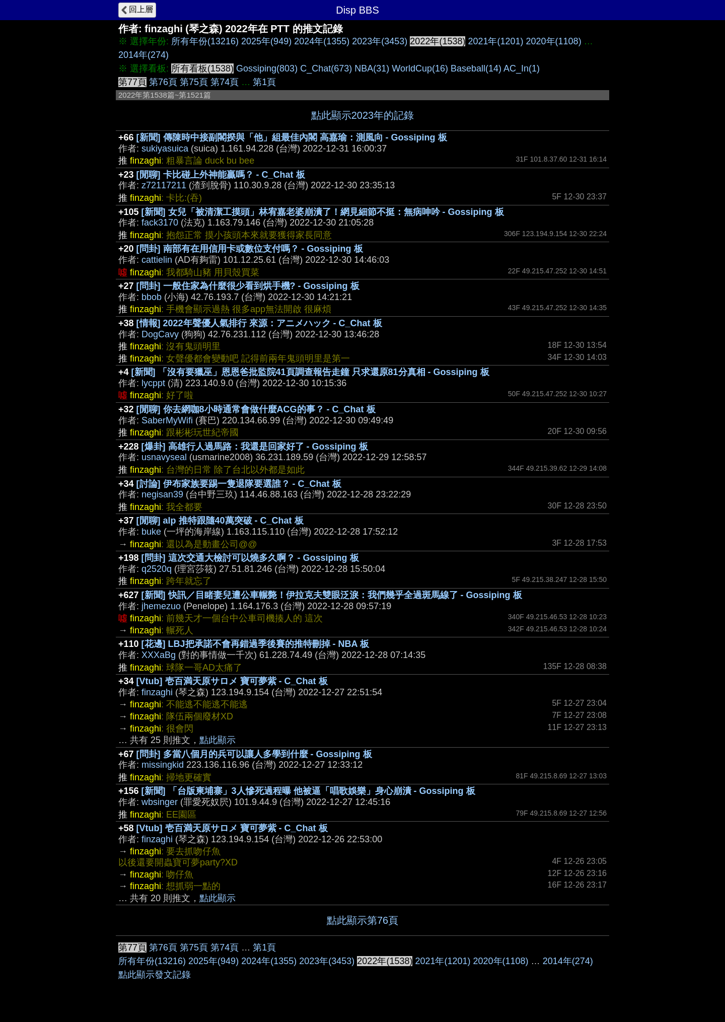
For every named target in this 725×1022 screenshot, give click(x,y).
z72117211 (163, 185)
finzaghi (157, 692)
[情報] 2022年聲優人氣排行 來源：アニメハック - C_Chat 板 (259, 323)
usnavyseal (164, 457)
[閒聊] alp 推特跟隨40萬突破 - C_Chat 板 (220, 521)
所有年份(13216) (205, 41)
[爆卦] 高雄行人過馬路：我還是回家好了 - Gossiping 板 (254, 447)
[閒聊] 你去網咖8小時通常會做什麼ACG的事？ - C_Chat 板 (256, 409)
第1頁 (264, 82)
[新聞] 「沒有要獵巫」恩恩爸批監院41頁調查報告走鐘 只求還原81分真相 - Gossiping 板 (310, 372)
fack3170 (159, 222)
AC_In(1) (521, 68)
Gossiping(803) (267, 68)
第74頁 (224, 82)
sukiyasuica (164, 148)
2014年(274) (143, 55)
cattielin (156, 260)
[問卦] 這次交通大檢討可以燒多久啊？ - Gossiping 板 (250, 558)
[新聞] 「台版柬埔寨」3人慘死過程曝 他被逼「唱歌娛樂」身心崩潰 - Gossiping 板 (308, 791)
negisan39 (162, 494)
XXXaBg (158, 655)
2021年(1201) (495, 41)
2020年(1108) (554, 41)
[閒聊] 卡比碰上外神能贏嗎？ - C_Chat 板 (220, 175)
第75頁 (194, 82)
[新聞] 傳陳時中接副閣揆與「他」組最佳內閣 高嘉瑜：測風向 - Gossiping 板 (291, 137)
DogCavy (160, 334)
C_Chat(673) (326, 68)
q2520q (156, 569)
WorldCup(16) (420, 68)
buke (151, 532)
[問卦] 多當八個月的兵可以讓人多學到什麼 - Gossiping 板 (254, 754)
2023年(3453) (379, 41)
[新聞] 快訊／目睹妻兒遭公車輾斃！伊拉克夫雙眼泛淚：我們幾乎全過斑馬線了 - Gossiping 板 (331, 595)
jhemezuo (161, 606)
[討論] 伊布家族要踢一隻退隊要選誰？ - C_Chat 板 (238, 484)
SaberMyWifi (167, 420)
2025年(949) (266, 41)
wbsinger (159, 802)
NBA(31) (371, 68)
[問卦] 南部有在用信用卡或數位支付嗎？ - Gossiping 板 (249, 249)
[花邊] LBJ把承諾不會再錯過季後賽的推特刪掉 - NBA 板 (255, 644)
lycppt (153, 383)
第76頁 (163, 82)
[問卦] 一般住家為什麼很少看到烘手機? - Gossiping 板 (247, 286)
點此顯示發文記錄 (154, 975)
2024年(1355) (321, 41)
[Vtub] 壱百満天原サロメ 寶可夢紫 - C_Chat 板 (232, 681)
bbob (151, 297)
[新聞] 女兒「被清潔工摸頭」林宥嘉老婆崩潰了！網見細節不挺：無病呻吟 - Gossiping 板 (322, 212)
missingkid (162, 765)
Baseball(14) (476, 68)
